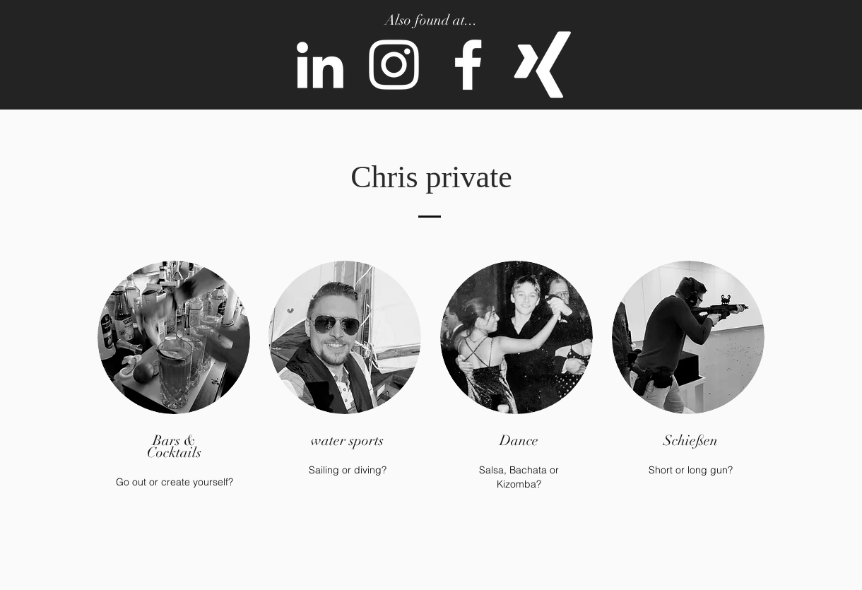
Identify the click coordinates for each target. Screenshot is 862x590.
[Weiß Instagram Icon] (393, 64)
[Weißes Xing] (542, 64)
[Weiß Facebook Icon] (468, 64)
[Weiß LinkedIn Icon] (319, 64)
